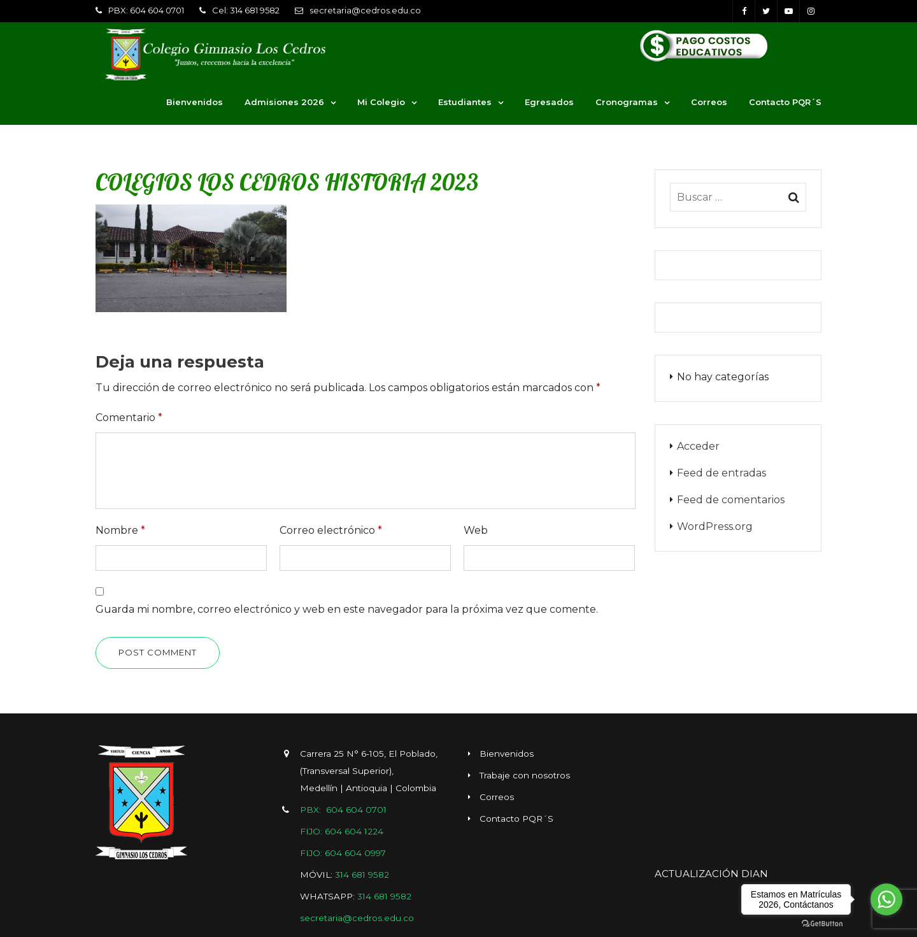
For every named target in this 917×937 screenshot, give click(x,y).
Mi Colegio (381, 102)
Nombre (120, 530)
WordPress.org (715, 526)
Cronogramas (626, 102)
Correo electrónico (331, 530)
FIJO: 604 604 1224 (341, 831)
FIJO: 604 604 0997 (343, 853)
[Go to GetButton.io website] (822, 924)
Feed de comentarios (731, 500)
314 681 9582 (362, 874)
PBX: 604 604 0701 (146, 10)
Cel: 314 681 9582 (246, 10)
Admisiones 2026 (284, 102)
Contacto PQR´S (785, 102)
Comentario (129, 417)
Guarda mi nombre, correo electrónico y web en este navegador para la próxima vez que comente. (347, 609)
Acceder (698, 446)
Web (476, 530)
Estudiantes (465, 102)
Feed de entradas (721, 473)
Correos (709, 102)
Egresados (549, 102)
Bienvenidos (194, 102)
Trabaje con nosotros (525, 775)
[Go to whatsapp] (886, 899)
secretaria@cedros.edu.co (365, 10)
